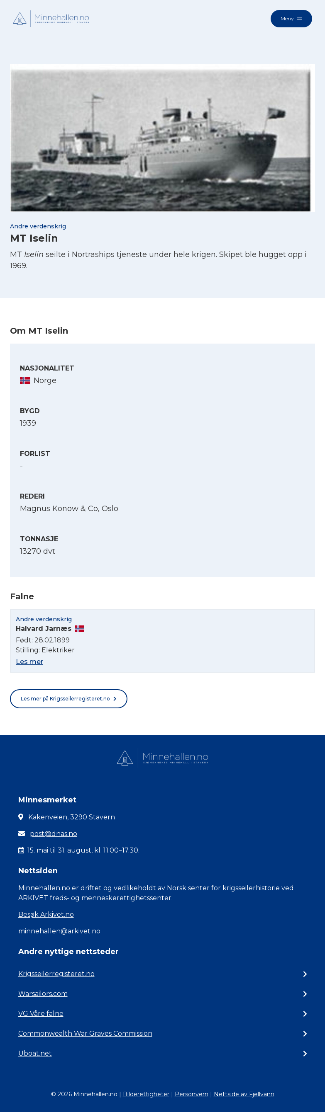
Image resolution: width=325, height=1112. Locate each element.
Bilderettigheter (146, 1094)
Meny (291, 18)
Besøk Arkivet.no (46, 914)
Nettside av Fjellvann (244, 1094)
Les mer (29, 662)
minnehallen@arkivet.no (59, 931)
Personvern (191, 1094)
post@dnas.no (53, 834)
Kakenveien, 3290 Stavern (71, 817)
